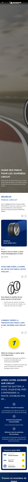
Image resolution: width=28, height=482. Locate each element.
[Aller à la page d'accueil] (15, 2)
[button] (14, 455)
